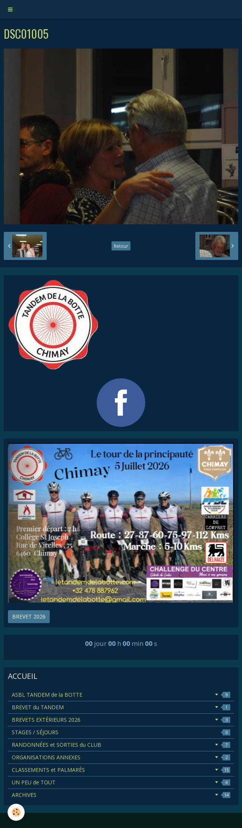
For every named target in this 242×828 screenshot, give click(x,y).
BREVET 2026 (29, 616)
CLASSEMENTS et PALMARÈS (121, 769)
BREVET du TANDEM (121, 707)
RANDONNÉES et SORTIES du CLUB (121, 744)
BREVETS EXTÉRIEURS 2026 (121, 719)
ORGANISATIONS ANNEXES (121, 757)
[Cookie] (16, 812)
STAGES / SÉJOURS (121, 732)
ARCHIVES (121, 794)
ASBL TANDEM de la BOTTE (121, 694)
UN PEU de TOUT (121, 782)
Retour (121, 246)
